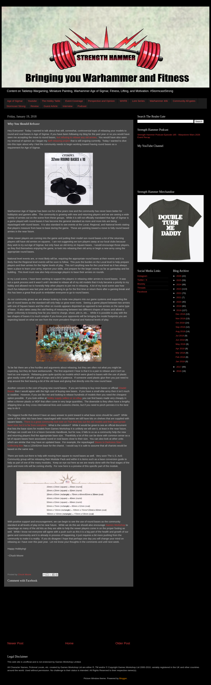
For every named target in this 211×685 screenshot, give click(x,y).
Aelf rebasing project (59, 141)
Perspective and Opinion (101, 100)
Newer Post (15, 643)
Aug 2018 (181, 331)
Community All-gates (184, 100)
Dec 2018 (181, 314)
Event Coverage (74, 100)
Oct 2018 (180, 323)
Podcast (82, 106)
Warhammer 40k (159, 100)
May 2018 (181, 344)
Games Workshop (115, 525)
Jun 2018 (180, 340)
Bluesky (141, 284)
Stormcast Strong (16, 106)
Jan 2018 (180, 361)
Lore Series (138, 100)
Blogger (123, 678)
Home (69, 643)
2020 (179, 302)
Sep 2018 (181, 327)
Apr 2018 (180, 348)
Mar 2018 (181, 353)
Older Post (122, 643)
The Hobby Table (51, 100)
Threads (141, 288)
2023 (179, 289)
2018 (179, 310)
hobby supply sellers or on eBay (64, 398)
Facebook (142, 291)
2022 (179, 293)
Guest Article (51, 106)
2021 (179, 297)
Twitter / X (142, 280)
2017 (179, 367)
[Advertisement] (68, 614)
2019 (179, 306)
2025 (179, 280)
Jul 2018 (180, 335)
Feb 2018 (181, 357)
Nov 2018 (181, 318)
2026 (179, 276)
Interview (67, 106)
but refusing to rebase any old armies (77, 137)
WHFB (123, 100)
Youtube (32, 100)
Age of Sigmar (15, 100)
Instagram (142, 276)
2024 (179, 284)
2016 (179, 371)
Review (35, 106)
